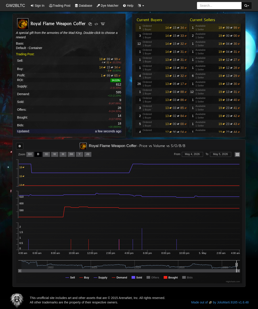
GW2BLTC (15, 5)
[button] (141, 5)
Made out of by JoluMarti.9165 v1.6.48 (220, 302)
